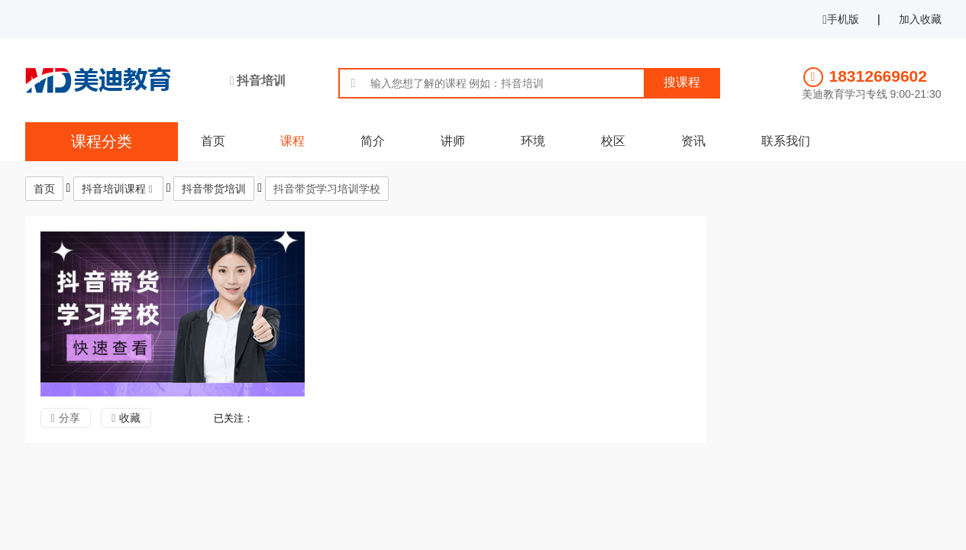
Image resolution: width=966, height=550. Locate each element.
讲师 (453, 140)
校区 (613, 140)
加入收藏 (920, 19)
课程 (292, 140)
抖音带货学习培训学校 (326, 189)
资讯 (693, 140)
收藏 (130, 418)
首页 (213, 140)
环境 (533, 140)
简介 (372, 140)
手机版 (840, 19)
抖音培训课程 (114, 189)
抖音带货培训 (214, 189)
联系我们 (785, 140)
